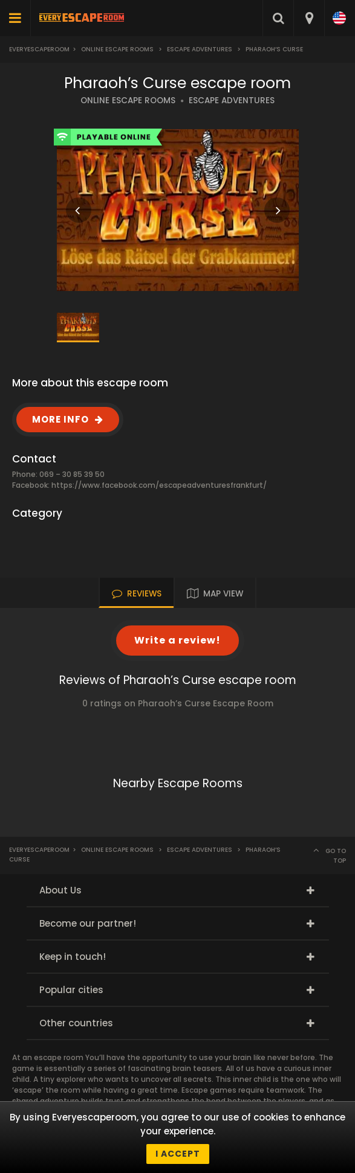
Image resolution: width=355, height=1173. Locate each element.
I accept (177, 1154)
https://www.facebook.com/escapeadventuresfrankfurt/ (159, 485)
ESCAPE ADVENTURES (232, 100)
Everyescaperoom (39, 49)
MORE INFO (60, 419)
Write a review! (177, 640)
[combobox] (308, 18)
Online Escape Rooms (117, 49)
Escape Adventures (199, 49)
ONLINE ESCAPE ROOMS (127, 100)
